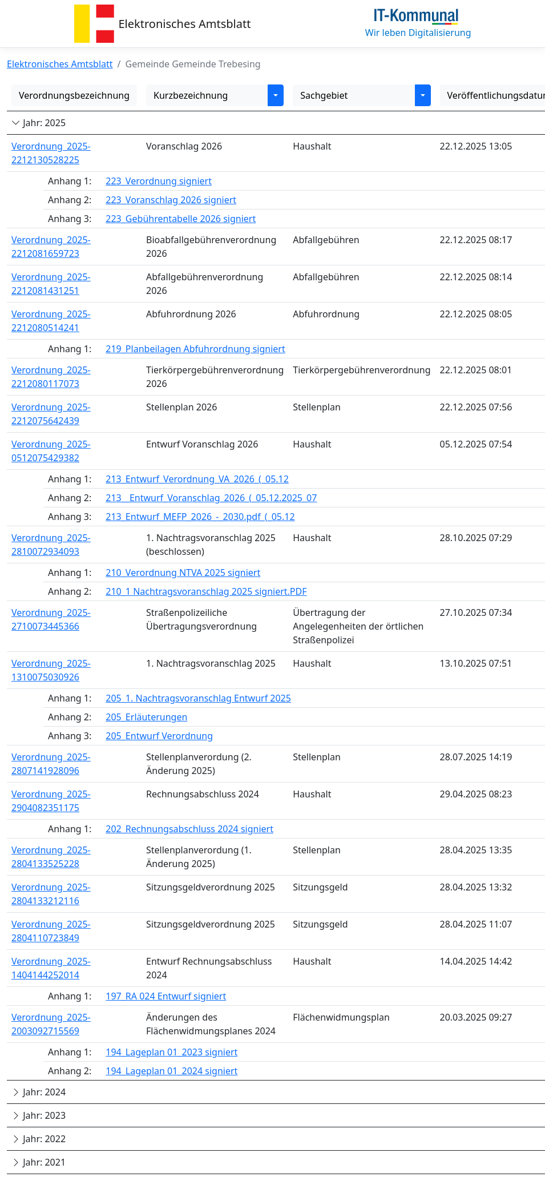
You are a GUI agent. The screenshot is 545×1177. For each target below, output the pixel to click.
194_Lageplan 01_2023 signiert (171, 1052)
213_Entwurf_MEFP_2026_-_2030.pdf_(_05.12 (200, 516)
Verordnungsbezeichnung (74, 95)
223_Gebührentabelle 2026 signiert (181, 218)
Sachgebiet (324, 95)
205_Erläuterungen (146, 717)
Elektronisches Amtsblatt (185, 23)
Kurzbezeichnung (191, 95)
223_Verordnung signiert (159, 181)
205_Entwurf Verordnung (159, 735)
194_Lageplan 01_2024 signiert (171, 1071)
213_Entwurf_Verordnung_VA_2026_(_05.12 (197, 479)
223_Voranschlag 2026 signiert (171, 200)
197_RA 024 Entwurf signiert (166, 996)
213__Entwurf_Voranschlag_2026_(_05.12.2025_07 (211, 497)
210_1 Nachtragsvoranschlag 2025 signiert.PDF (206, 591)
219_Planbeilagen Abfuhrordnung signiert (195, 348)
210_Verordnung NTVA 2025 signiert (183, 572)
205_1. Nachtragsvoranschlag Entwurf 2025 (198, 698)
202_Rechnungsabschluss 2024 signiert (189, 829)
